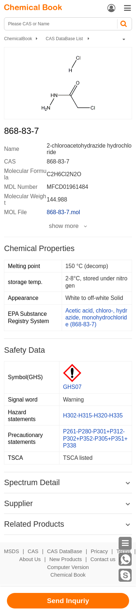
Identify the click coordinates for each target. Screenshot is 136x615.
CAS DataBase (64, 551)
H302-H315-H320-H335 (93, 415)
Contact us (102, 559)
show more (64, 226)
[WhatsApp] (125, 559)
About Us (30, 559)
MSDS (11, 551)
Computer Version (68, 567)
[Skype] (125, 575)
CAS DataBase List (65, 38)
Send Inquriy (68, 601)
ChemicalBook (18, 38)
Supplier (18, 503)
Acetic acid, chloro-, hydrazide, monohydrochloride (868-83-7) (96, 317)
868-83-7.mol (63, 212)
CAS (33, 551)
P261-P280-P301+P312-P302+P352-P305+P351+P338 (95, 438)
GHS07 (72, 387)
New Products (65, 559)
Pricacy (99, 551)
